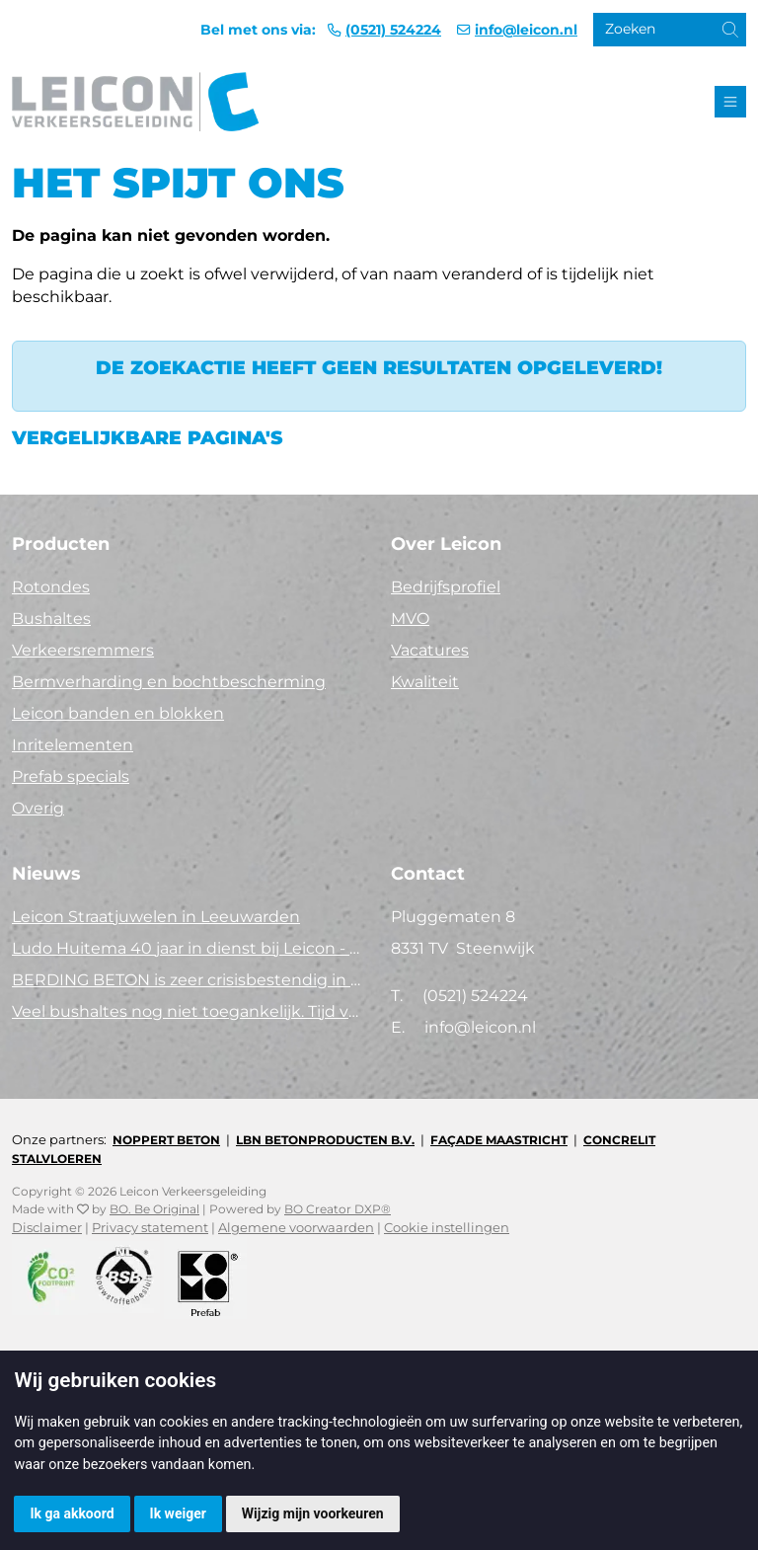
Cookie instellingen (446, 1227)
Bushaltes (51, 618)
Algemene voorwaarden (296, 1227)
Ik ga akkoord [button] (72, 1513)
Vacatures (430, 650)
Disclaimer (47, 1227)
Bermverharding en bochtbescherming (169, 681)
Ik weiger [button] (178, 1513)
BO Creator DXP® (337, 1208)
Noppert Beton (166, 1139)
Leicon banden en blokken (118, 713)
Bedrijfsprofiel (445, 587)
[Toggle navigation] (730, 101)
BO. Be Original (154, 1208)
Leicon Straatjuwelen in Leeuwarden (156, 916)
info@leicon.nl (526, 30)
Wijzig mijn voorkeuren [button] (313, 1513)
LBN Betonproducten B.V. (325, 1139)
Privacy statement (150, 1227)
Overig (38, 808)
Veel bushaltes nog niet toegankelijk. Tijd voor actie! (189, 1011)
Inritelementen (72, 745)
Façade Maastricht (499, 1139)
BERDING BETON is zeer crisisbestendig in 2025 (189, 979)
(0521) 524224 (393, 30)
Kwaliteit (425, 681)
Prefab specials (70, 776)
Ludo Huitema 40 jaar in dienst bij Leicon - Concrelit (189, 948)
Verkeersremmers (83, 650)
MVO (410, 618)
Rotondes (51, 587)
